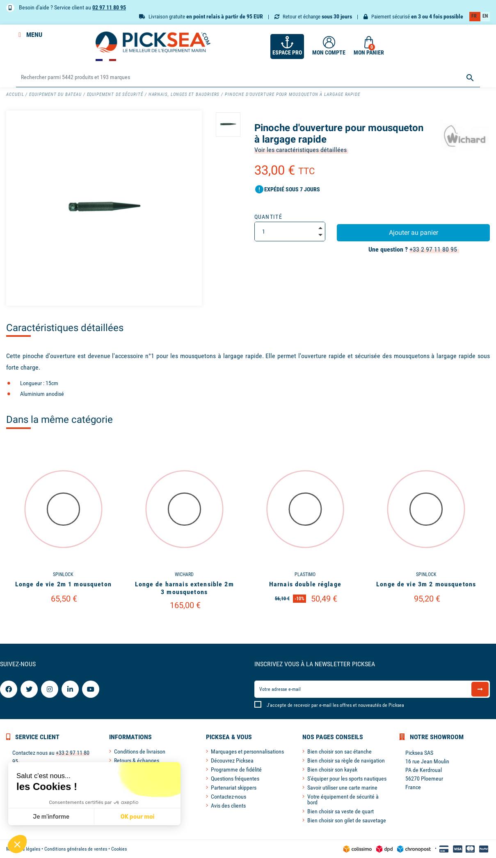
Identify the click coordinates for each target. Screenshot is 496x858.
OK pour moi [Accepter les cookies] (82, 816)
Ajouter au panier (413, 232)
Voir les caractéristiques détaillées (300, 150)
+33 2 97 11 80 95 (433, 249)
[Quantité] (290, 231)
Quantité (268, 216)
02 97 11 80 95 (109, 7)
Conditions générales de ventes (75, 849)
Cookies (119, 849)
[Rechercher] (248, 77)
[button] (17, 844)
